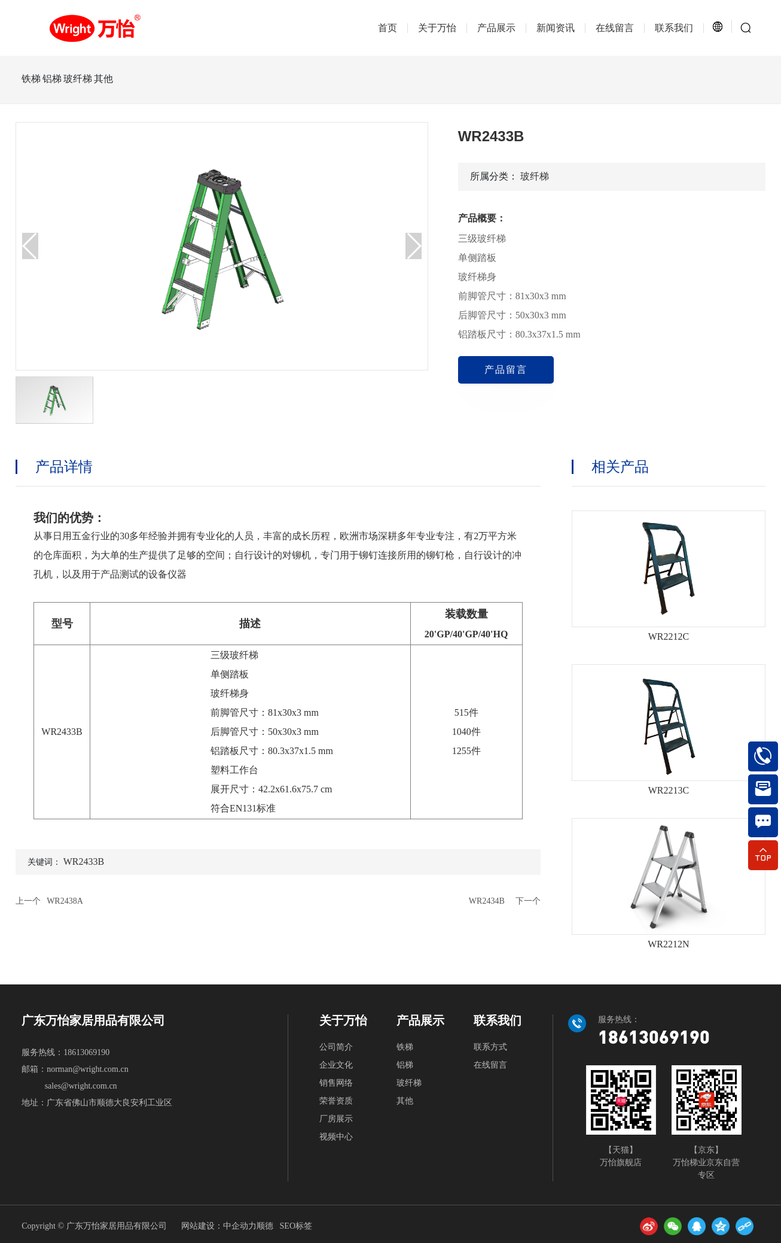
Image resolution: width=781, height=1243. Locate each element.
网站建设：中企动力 (219, 1225)
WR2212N (668, 944)
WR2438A (65, 900)
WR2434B (487, 900)
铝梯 (70, 79)
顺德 (265, 1225)
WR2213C (668, 790)
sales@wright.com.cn (81, 1085)
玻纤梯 (113, 79)
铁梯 (31, 79)
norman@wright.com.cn (88, 1069)
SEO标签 (296, 1225)
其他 (156, 79)
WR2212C (668, 636)
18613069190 (86, 1052)
